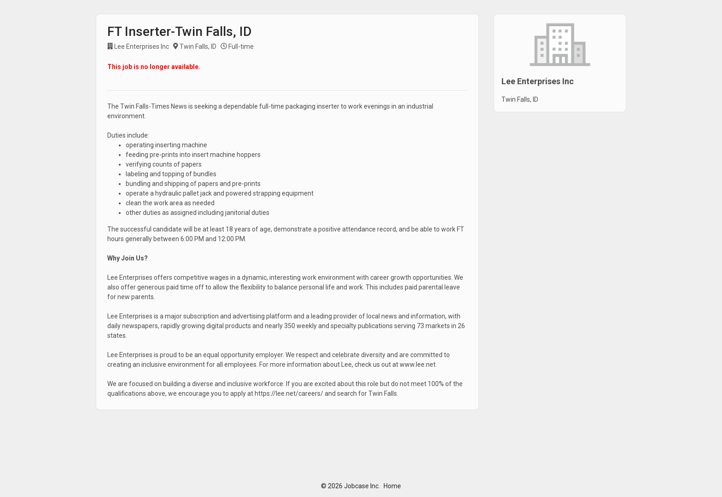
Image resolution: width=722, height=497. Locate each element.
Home (392, 486)
